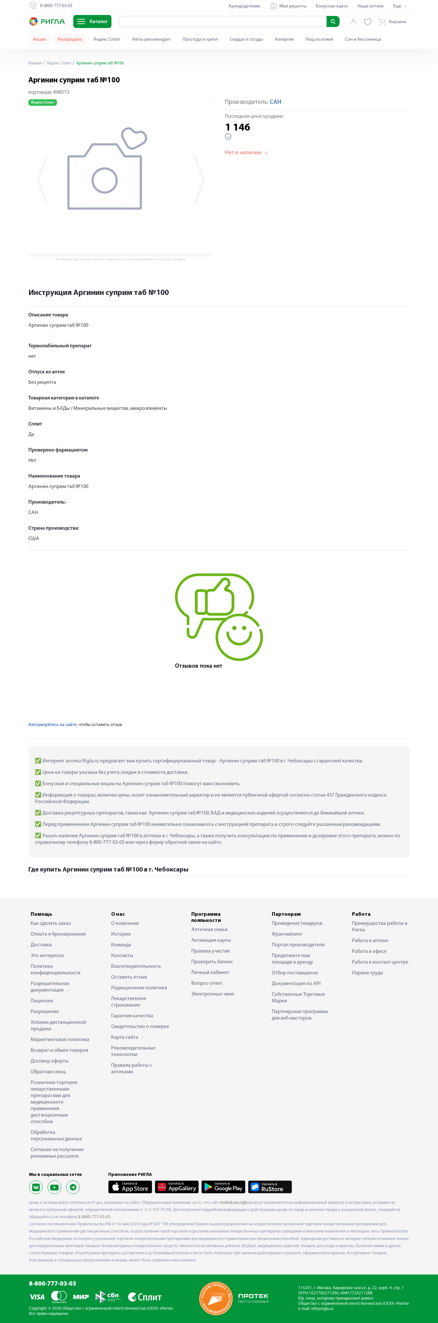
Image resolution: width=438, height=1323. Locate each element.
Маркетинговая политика (60, 1039)
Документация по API (296, 983)
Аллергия (284, 39)
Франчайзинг (287, 934)
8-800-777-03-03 (52, 1284)
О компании (125, 923)
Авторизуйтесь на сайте (52, 724)
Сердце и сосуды (246, 39)
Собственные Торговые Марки (298, 998)
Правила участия (210, 951)
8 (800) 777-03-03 (94, 1217)
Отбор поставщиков (295, 973)
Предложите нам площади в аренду (292, 959)
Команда (121, 945)
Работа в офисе (369, 951)
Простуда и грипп (200, 39)
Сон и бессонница (363, 39)
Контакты (122, 955)
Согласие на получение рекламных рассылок (57, 1153)
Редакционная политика (139, 988)
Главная (36, 63)
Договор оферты (50, 1061)
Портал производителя (298, 945)
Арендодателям (244, 6)
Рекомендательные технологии (133, 1051)
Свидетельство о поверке (140, 1026)
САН (275, 102)
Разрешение (45, 1011)
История (121, 934)
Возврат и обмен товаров (59, 1050)
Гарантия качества (132, 1016)
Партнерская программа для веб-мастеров (300, 1015)
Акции (39, 39)
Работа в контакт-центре (380, 962)
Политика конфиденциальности (55, 970)
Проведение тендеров (297, 923)
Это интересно (47, 955)
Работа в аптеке (370, 940)
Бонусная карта (332, 6)
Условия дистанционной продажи (58, 1026)
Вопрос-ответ (207, 983)
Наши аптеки (371, 6)
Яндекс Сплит (107, 39)
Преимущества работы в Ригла (379, 927)
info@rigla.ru (322, 1309)
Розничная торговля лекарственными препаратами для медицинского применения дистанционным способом (54, 1102)
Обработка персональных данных (56, 1136)
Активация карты (211, 940)
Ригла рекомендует (151, 39)
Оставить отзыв (129, 977)
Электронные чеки (212, 994)
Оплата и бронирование (58, 934)
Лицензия (42, 1001)
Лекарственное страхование (128, 1002)
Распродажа (70, 39)
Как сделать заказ (51, 923)
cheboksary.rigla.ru (235, 1203)
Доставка (41, 945)
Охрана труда (367, 973)
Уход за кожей (319, 39)
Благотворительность (136, 966)
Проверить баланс (212, 962)
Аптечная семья (209, 929)
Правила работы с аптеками (131, 1069)
